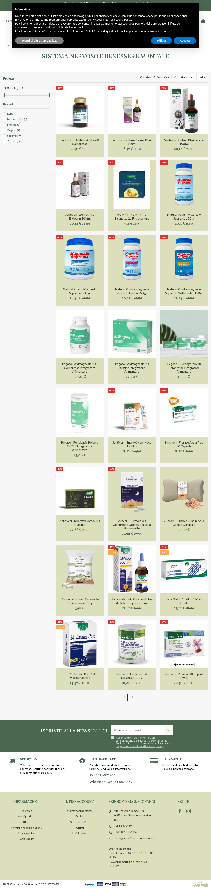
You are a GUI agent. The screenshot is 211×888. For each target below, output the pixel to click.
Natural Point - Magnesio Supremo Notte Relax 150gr (184, 291)
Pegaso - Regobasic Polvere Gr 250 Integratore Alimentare (79, 446)
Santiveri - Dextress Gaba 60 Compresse (80, 141)
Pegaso (13, 130)
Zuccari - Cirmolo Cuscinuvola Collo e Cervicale (184, 522)
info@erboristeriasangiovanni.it (135, 838)
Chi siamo (26, 810)
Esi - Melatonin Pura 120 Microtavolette (79, 675)
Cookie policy (26, 838)
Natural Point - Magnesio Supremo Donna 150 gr (132, 291)
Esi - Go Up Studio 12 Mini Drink (183, 601)
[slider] (4, 95)
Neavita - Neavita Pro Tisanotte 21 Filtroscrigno (131, 216)
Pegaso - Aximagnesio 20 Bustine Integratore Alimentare (132, 367)
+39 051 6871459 (126, 832)
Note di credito (79, 822)
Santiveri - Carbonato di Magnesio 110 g (132, 675)
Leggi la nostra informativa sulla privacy (140, 746)
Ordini (79, 816)
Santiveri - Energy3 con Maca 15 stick (131, 444)
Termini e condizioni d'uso (26, 827)
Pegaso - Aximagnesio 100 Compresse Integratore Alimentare (79, 367)
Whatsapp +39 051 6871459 (110, 782)
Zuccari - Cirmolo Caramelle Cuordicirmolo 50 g (80, 601)
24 (202, 77)
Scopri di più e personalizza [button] (39, 40)
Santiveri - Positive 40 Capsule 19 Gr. (184, 675)
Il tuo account (79, 801)
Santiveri (14, 135)
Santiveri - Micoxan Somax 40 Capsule (80, 522)
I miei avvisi (79, 833)
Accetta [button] (185, 40)
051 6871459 (124, 825)
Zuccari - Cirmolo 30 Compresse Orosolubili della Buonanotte (132, 524)
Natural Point (17, 119)
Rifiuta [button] (161, 40)
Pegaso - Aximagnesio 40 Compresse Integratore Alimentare (184, 367)
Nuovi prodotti (26, 816)
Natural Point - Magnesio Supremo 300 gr (80, 291)
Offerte (26, 822)
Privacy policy (26, 833)
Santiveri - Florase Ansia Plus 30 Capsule (184, 444)
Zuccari (13, 141)
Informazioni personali (79, 810)
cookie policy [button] (123, 19)
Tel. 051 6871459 (102, 775)
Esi (10, 113)
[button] (194, 9)
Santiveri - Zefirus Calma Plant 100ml (132, 141)
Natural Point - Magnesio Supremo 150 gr (184, 216)
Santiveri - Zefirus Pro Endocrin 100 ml (79, 216)
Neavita (13, 124)
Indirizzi (79, 827)
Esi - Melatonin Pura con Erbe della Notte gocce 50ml (132, 601)
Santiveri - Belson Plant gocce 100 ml (184, 141)
